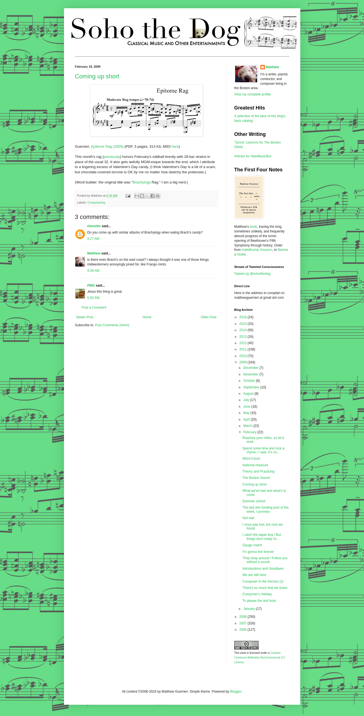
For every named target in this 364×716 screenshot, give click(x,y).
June (247, 406)
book (253, 227)
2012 (243, 343)
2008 (243, 617)
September (251, 387)
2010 (243, 356)
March (248, 426)
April (247, 419)
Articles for (253, 156)
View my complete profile (252, 94)
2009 (243, 362)
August (248, 394)
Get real (248, 518)
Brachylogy (142, 182)
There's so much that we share (264, 588)
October (249, 381)
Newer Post (84, 317)
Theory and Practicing (258, 471)
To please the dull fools (259, 601)
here (175, 146)
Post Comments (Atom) (112, 325)
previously (112, 157)
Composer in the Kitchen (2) (262, 581)
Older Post (208, 317)
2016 (243, 317)
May (246, 413)
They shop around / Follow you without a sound (264, 560)
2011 (243, 349)
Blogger (235, 691)
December (251, 368)
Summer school (253, 501)
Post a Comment (94, 307)
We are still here (254, 575)
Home (147, 317)
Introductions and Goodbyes (263, 568)
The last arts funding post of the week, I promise (265, 509)
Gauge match (252, 545)
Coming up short (97, 76)
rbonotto (94, 226)
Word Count (251, 458)
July (246, 400)
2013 (243, 337)
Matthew (94, 253)
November (251, 374)
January (249, 609)
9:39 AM (93, 271)
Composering (96, 202)
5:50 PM (93, 298)
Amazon (266, 250)
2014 (243, 330)
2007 (243, 623)
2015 (243, 324)
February (250, 432)
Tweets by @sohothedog (252, 274)
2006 (243, 630)
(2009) (107, 146)
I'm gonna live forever (258, 552)
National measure (255, 465)
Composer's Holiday (257, 594)
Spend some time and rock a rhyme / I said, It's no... (263, 450)
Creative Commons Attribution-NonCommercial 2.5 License (259, 657)
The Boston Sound (255, 478)
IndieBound (250, 250)
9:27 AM (93, 239)
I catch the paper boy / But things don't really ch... (261, 537)
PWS (91, 285)
